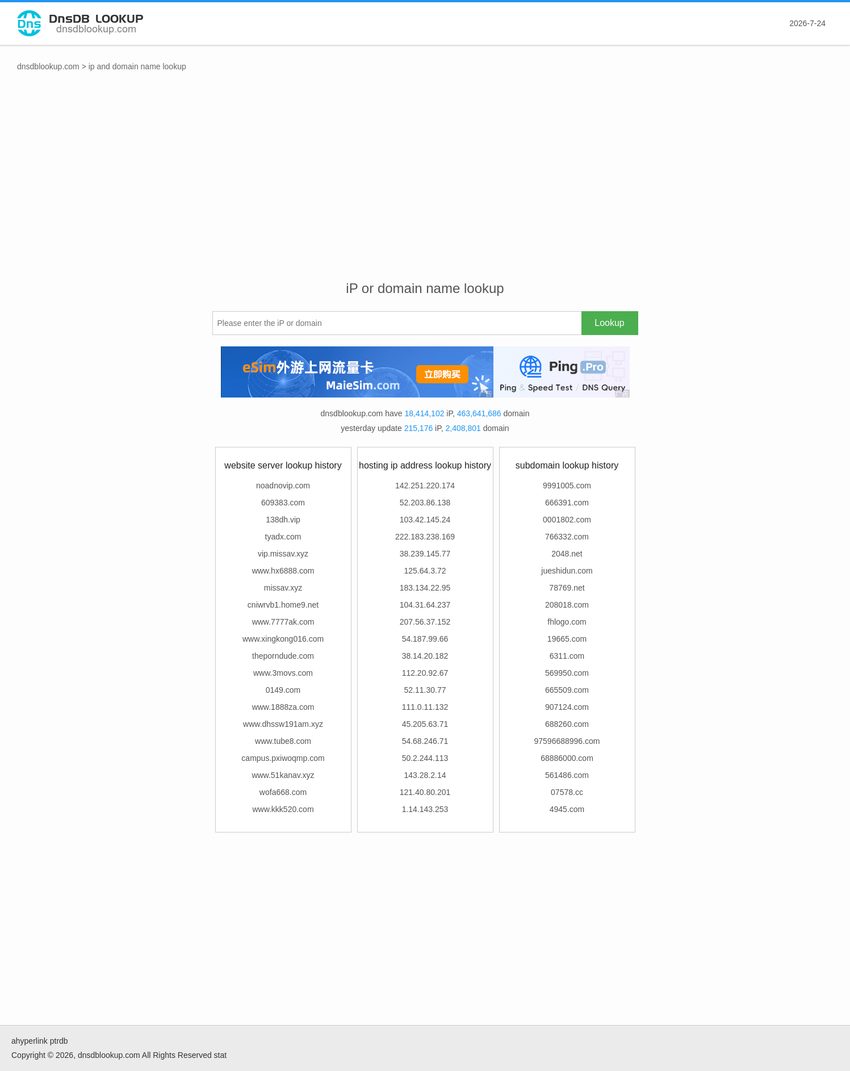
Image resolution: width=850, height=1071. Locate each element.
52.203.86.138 (425, 502)
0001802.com (567, 519)
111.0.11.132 (425, 707)
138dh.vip (283, 519)
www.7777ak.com (283, 621)
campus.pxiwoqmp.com (282, 758)
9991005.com (567, 485)
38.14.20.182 (425, 655)
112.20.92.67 (425, 672)
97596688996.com (567, 741)
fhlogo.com (566, 621)
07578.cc (567, 792)
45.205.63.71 (425, 724)
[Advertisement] (425, 187)
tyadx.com (283, 536)
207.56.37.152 (425, 621)
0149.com (283, 690)
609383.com (283, 502)
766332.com (567, 536)
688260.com (567, 724)
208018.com (567, 604)
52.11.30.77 (425, 690)
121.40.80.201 (425, 792)
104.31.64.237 (425, 604)
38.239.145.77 (425, 553)
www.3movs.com (283, 672)
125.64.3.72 (425, 570)
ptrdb (59, 1040)
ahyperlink (29, 1040)
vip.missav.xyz (283, 553)
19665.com (567, 638)
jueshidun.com (566, 570)
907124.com (567, 707)
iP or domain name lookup (425, 288)
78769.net (566, 587)
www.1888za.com (283, 707)
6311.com (567, 655)
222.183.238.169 (425, 536)
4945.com (567, 809)
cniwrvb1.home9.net (283, 604)
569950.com (567, 672)
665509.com (567, 690)
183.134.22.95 (425, 587)
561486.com (567, 775)
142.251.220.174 (425, 485)
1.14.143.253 (425, 809)
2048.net (567, 553)
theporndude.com (283, 655)
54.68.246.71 (425, 741)
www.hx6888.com (283, 570)
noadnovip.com (283, 485)
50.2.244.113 (425, 758)
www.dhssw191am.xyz (283, 724)
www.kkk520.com (282, 809)
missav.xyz (283, 587)
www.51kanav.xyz (283, 775)
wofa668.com (283, 792)
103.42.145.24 (425, 519)
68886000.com (567, 758)
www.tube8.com (283, 741)
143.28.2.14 (425, 775)
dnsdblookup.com (48, 66)
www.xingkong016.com (283, 638)
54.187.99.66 (425, 638)
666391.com (567, 502)
